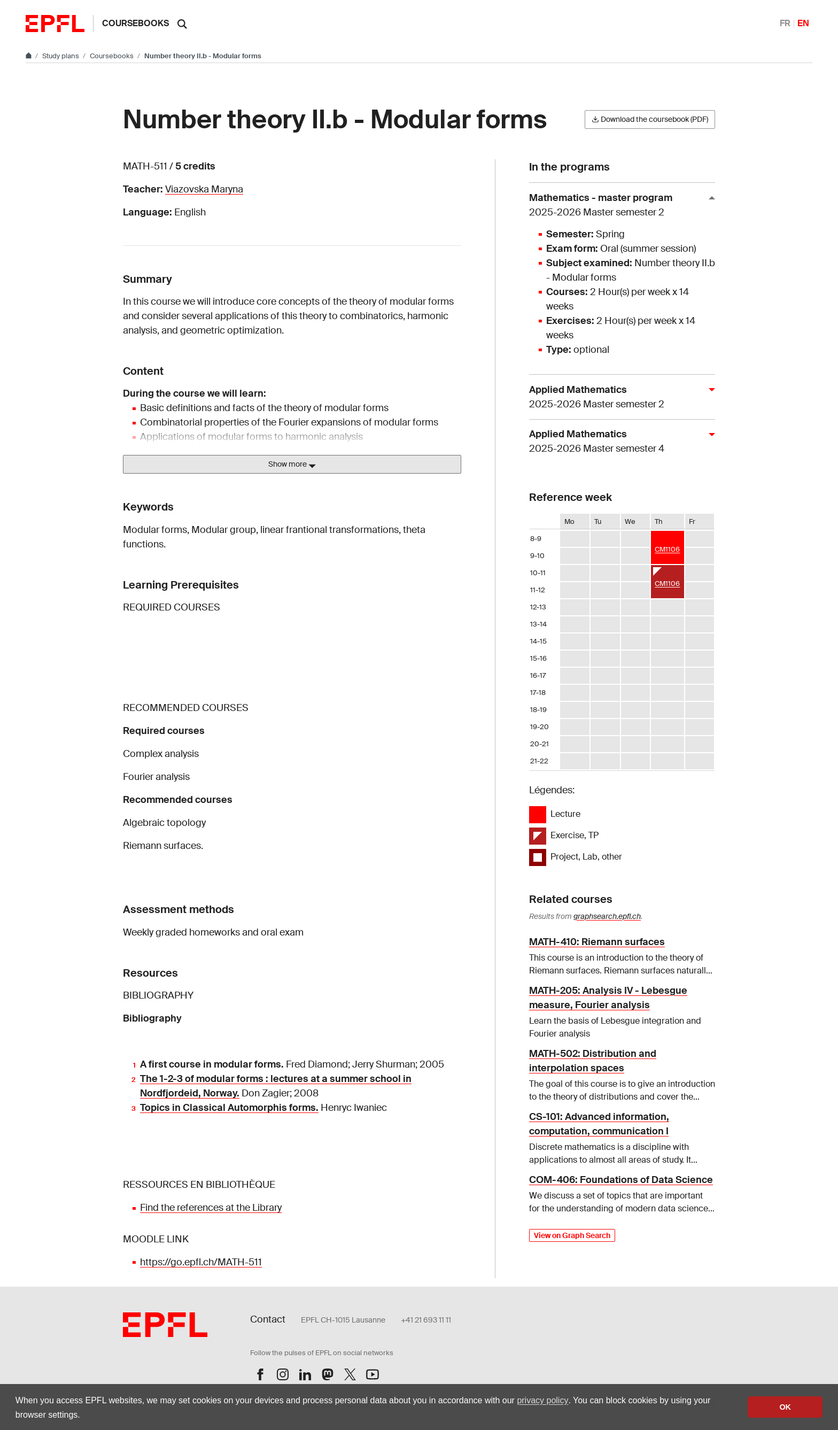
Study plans (61, 55)
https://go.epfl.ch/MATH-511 (201, 1262)
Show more (292, 464)
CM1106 (667, 549)
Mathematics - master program (618, 205)
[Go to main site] (29, 55)
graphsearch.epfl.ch (607, 916)
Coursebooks (135, 23)
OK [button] (785, 1407)
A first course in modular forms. (212, 1064)
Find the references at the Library (211, 1207)
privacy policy (542, 1400)
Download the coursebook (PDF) (650, 119)
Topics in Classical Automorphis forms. (229, 1107)
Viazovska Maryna (204, 189)
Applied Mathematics (618, 397)
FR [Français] (785, 23)
